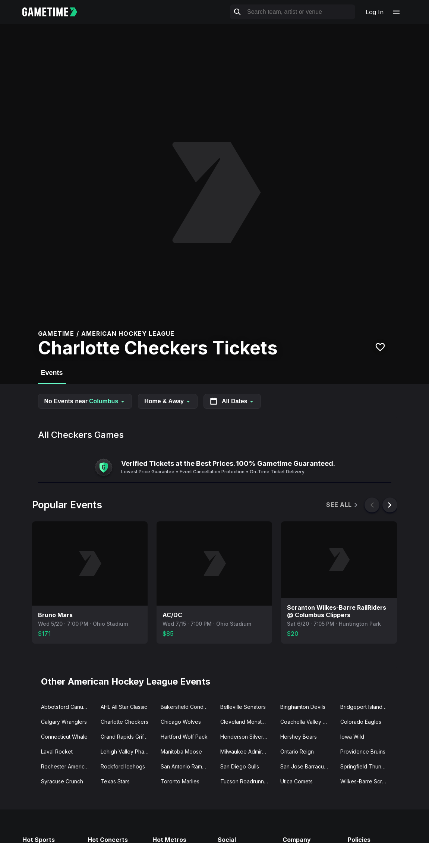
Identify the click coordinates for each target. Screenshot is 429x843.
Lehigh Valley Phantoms (128, 751)
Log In (375, 12)
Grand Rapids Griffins (126, 736)
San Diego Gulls (239, 766)
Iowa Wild (352, 736)
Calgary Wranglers (64, 722)
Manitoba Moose (181, 751)
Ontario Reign (297, 751)
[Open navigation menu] (396, 11)
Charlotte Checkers (124, 722)
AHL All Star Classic (124, 707)
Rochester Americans (67, 766)
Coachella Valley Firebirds (307, 722)
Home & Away (167, 401)
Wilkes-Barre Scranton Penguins (367, 781)
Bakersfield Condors (186, 707)
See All (342, 504)
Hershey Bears (298, 736)
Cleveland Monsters (244, 722)
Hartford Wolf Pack (184, 736)
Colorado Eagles (360, 722)
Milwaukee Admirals (244, 751)
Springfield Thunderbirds (367, 766)
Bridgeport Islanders (365, 707)
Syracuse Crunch (62, 781)
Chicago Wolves (181, 722)
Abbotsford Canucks (66, 707)
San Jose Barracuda (305, 766)
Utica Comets (296, 781)
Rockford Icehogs (123, 766)
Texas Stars (115, 781)
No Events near (85, 401)
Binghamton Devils (302, 707)
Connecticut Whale (64, 736)
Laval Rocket (57, 751)
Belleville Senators (243, 707)
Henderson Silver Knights (247, 736)
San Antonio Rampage (188, 766)
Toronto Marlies (180, 781)
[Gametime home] (54, 11)
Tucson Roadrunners (246, 781)
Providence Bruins (362, 751)
